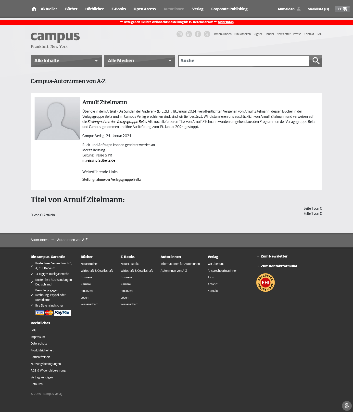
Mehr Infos (226, 22)
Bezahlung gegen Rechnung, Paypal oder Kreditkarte (50, 295)
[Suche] (244, 61)
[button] (66, 61)
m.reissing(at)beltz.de (98, 160)
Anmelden (286, 9)
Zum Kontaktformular (279, 266)
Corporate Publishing (229, 9)
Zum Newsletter (274, 256)
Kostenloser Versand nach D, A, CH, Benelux (53, 266)
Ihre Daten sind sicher (49, 305)
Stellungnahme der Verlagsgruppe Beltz (111, 179)
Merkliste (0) (318, 9)
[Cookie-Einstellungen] (347, 406)
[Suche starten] (316, 61)
